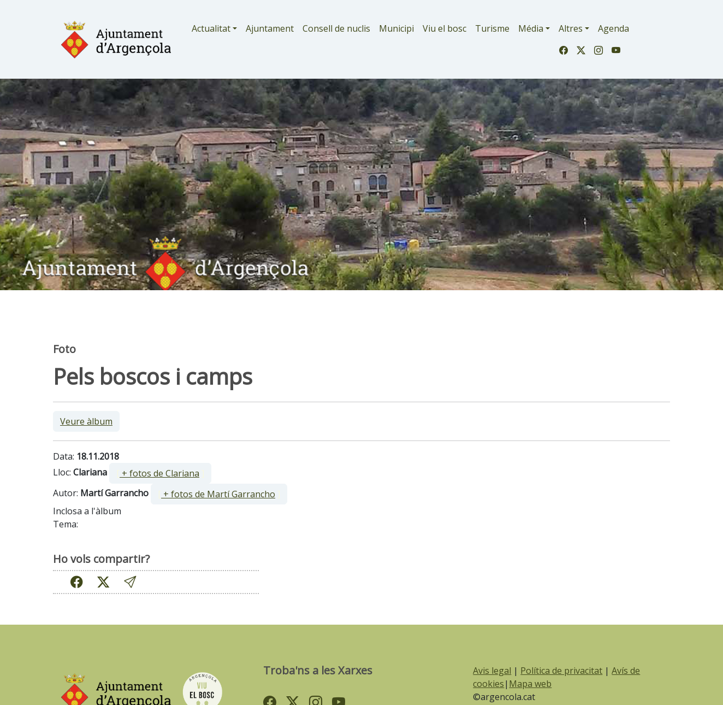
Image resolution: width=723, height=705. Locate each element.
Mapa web (530, 684)
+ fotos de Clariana (159, 473)
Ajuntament (270, 28)
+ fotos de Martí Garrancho (218, 494)
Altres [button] (571, 28)
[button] (130, 581)
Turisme (492, 28)
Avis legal (492, 671)
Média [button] (530, 28)
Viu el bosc (444, 28)
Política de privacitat (561, 671)
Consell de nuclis (336, 28)
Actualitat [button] (211, 28)
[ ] (160, 473)
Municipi (396, 28)
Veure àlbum (86, 421)
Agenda (613, 28)
